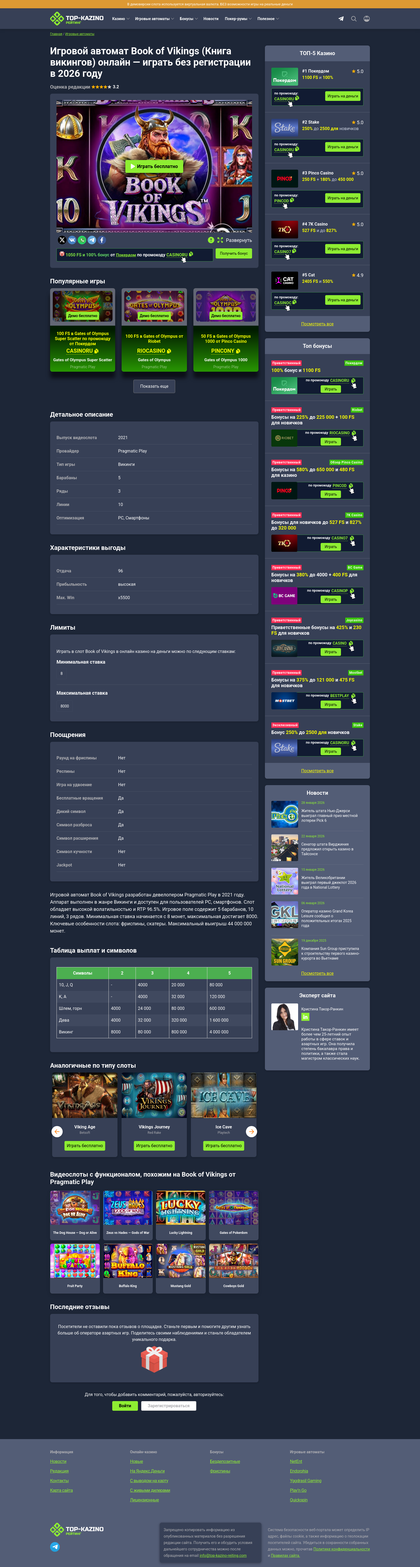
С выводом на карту (149, 1488)
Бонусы (186, 19)
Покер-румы (236, 19)
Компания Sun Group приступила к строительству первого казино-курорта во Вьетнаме (330, 958)
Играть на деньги (343, 96)
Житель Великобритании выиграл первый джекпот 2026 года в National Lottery (328, 887)
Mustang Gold (180, 1274)
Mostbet (355, 676)
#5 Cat (308, 274)
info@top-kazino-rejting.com (223, 1563)
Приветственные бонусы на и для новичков (316, 632)
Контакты (59, 1488)
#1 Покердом (315, 71)
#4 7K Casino (315, 224)
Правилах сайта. (285, 1563)
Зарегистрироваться (169, 1413)
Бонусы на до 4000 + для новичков (314, 579)
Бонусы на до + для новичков (312, 420)
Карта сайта (61, 1498)
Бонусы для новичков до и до (316, 526)
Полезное (266, 19)
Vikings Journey (154, 1135)
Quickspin (299, 1508)
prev (57, 1139)
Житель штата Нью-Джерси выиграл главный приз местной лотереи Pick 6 (329, 820)
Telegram (341, 19)
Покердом (126, 254)
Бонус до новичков (310, 736)
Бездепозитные (225, 1469)
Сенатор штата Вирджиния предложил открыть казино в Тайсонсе (327, 854)
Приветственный (286, 363)
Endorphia (299, 1479)
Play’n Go (298, 1498)
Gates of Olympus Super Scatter (82, 365)
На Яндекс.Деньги (147, 1479)
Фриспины (220, 1479)
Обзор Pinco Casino (346, 464)
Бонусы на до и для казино (312, 473)
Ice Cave (224, 1135)
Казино (118, 19)
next (251, 1139)
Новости (211, 19)
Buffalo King (128, 1274)
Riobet (357, 410)
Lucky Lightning (180, 1221)
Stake (357, 729)
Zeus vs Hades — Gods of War (128, 1221)
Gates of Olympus (154, 368)
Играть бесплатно (154, 166)
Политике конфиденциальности (341, 1557)
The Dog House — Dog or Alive (75, 1221)
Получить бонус (236, 253)
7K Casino (354, 517)
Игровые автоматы (152, 19)
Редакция (59, 1479)
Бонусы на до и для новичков (312, 686)
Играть (331, 389)
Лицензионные (144, 1508)
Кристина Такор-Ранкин (322, 1013)
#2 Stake (310, 122)
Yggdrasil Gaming (305, 1488)
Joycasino (354, 623)
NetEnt (296, 1469)
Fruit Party (75, 1274)
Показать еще (154, 394)
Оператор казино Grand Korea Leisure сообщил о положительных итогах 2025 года (327, 923)
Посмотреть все (317, 323)
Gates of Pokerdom (233, 1221)
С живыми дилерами (150, 1498)
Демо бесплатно (82, 319)
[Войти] (365, 18)
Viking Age (84, 1135)
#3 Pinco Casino (317, 173)
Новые (136, 1469)
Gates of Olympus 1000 (226, 368)
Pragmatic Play (82, 375)
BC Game (355, 570)
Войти (125, 1413)
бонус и (296, 370)
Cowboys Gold (233, 1274)
